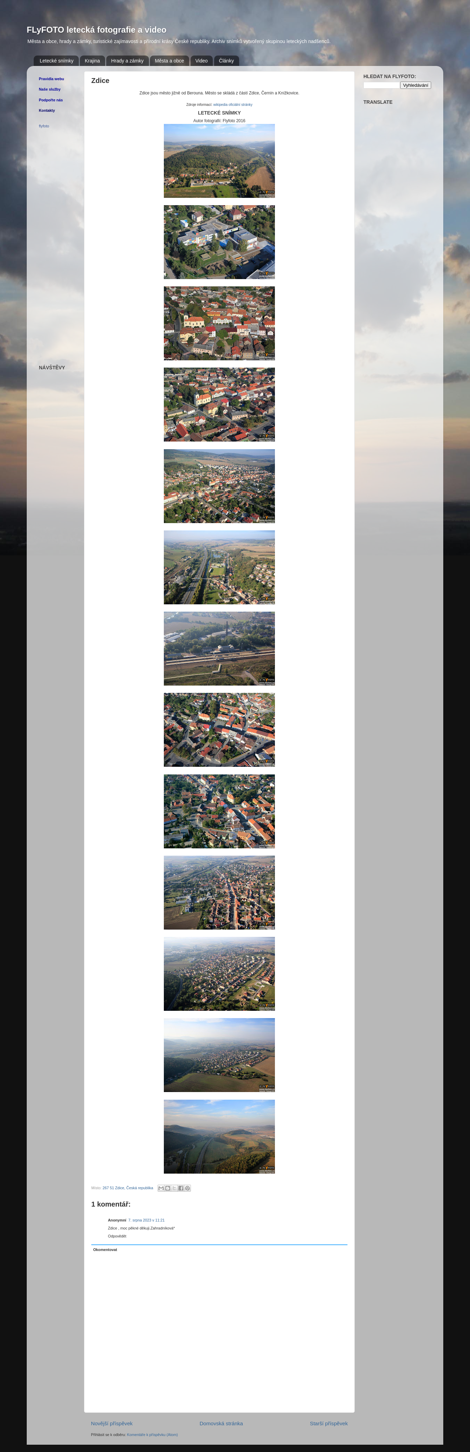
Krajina (92, 61)
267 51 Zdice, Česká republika (127, 1188)
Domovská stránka (221, 1423)
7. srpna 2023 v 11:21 (146, 1220)
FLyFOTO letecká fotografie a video (97, 29)
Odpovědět (117, 1236)
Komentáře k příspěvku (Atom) (152, 1435)
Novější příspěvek (112, 1423)
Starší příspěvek (329, 1423)
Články (226, 61)
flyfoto (44, 126)
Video (201, 61)
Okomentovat (105, 1250)
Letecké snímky (57, 61)
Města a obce (169, 61)
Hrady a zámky (127, 61)
